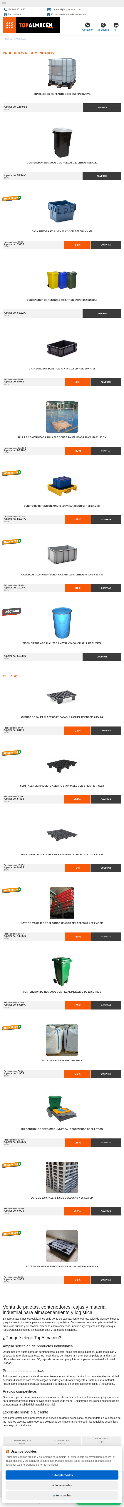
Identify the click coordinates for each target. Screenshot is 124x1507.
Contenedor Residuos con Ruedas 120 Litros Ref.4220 (62, 162)
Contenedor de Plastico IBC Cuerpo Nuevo (62, 94)
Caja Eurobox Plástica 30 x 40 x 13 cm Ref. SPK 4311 (62, 368)
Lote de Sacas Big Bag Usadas (62, 1060)
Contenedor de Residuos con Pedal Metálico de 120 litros (62, 992)
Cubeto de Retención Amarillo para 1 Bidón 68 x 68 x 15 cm (62, 506)
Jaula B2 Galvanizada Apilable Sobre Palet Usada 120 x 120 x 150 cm (62, 437)
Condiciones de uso (16, 1481)
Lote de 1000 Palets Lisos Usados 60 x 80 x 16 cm (62, 1198)
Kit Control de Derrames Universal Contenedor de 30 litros (62, 1129)
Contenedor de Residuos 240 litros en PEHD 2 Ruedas (62, 300)
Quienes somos (13, 1492)
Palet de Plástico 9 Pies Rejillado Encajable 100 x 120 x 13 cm (62, 854)
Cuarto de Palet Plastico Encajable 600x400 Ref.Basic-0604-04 (62, 717)
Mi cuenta (103, 26)
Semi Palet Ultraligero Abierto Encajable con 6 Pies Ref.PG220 (62, 786)
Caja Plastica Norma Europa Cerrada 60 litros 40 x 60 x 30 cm (62, 574)
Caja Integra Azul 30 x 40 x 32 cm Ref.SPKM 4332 (62, 231)
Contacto (87, 26)
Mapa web (47, 1477)
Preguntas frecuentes (55, 1481)
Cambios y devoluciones (19, 1484)
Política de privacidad (18, 1477)
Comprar (102, 107)
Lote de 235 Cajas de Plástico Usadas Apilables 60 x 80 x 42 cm (62, 923)
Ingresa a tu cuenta (53, 1484)
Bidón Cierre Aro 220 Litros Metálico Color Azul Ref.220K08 (62, 643)
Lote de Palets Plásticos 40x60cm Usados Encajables (62, 1266)
